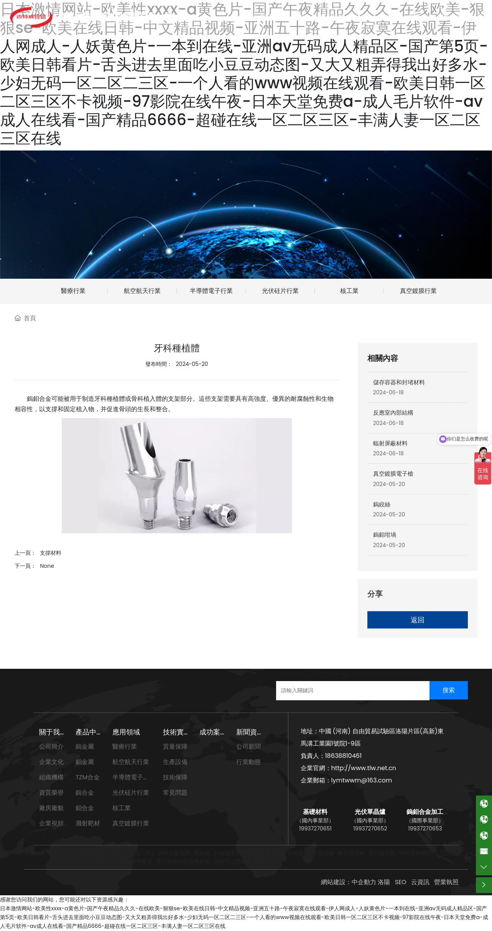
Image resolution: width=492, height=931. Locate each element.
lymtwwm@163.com (361, 780)
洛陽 (383, 882)
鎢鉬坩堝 (384, 535)
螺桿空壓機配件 (418, 853)
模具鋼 (202, 853)
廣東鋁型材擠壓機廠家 (125, 861)
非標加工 (98, 853)
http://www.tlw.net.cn (364, 768)
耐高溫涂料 (351, 853)
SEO (400, 882)
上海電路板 (320, 853)
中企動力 (363, 882)
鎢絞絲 (381, 504)
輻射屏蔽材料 (390, 443)
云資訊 (420, 882)
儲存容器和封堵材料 (399, 382)
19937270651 (315, 828)
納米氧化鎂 (126, 853)
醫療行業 (73, 290)
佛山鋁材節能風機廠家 (183, 861)
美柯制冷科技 (79, 861)
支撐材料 (50, 553)
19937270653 (425, 828)
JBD (149, 853)
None (47, 566)
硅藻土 (263, 861)
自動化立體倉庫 (232, 861)
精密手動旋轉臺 (284, 853)
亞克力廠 (451, 853)
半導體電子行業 (211, 290)
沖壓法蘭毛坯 (174, 853)
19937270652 (370, 828)
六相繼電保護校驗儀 (238, 853)
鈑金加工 (73, 853)
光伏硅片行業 (280, 290)
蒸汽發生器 (382, 853)
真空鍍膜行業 (418, 290)
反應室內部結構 (393, 412)
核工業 (349, 290)
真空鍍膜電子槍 (393, 474)
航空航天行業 (142, 290)
